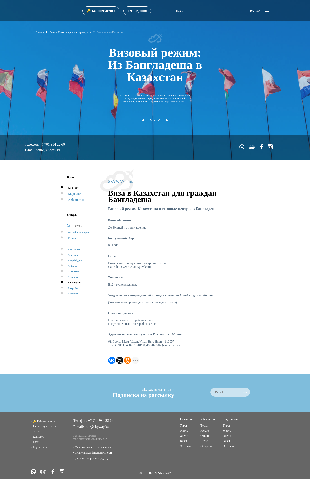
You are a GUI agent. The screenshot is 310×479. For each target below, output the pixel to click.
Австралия (74, 249)
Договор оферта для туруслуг (92, 458)
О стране (186, 446)
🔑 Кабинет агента (101, 11)
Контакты (38, 436)
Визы (183, 441)
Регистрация (137, 11)
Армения (73, 277)
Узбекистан (76, 199)
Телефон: (32, 144)
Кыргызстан (76, 194)
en (258, 10)
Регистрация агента (44, 426)
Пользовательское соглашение (93, 447)
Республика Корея (78, 232)
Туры (183, 425)
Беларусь (73, 293)
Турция (72, 237)
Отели (184, 435)
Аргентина (74, 271)
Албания (73, 265)
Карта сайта (40, 447)
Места (184, 430)
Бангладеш (74, 282)
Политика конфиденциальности (93, 452)
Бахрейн (73, 288)
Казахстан (75, 188)
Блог (36, 441)
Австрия (73, 254)
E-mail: (30, 150)
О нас (36, 431)
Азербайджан (75, 260)
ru (252, 10)
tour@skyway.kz (48, 150)
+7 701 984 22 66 (52, 144)
